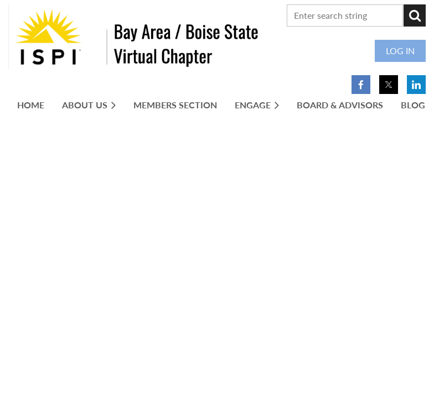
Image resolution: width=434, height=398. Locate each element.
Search (415, 15)
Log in (400, 50)
